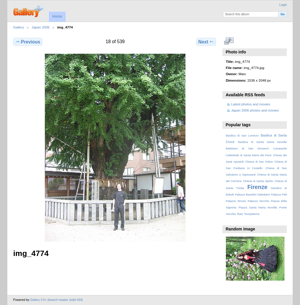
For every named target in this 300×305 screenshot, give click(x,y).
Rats (240, 213)
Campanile (280, 148)
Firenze (257, 187)
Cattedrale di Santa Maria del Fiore (249, 155)
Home (57, 16)
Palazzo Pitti (279, 194)
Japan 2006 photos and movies (255, 110)
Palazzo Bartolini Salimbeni (252, 194)
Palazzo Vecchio (258, 201)
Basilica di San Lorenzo (242, 135)
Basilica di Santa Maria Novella (262, 142)
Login (283, 4)
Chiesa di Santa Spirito (258, 181)
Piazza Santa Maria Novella (257, 207)
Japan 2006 (41, 27)
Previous (27, 41)
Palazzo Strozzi (236, 201)
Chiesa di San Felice (259, 161)
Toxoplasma (251, 213)
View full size (229, 41)
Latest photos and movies (250, 104)
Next (206, 41)
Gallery (18, 27)
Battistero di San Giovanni (247, 148)
